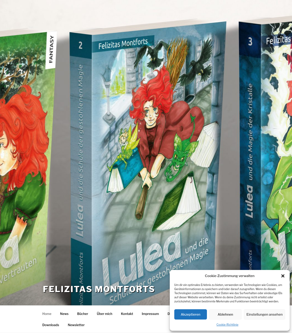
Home (47, 314)
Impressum (150, 314)
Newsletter (76, 325)
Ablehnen (225, 314)
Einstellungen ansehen (264, 314)
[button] (283, 276)
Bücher (82, 314)
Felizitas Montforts (99, 289)
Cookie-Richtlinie (227, 324)
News (64, 314)
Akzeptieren (190, 314)
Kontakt (127, 314)
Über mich (104, 314)
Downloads (50, 325)
